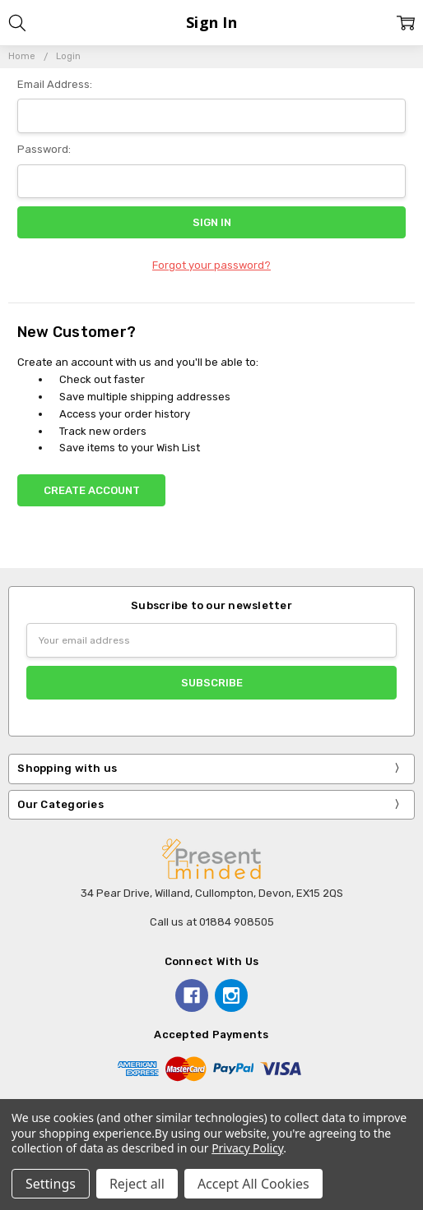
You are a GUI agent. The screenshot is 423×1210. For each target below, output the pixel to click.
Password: (44, 149)
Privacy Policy (247, 1148)
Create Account (92, 490)
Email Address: (54, 84)
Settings (51, 1184)
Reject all (137, 1184)
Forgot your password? (211, 265)
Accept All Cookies (253, 1184)
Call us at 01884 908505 (212, 922)
